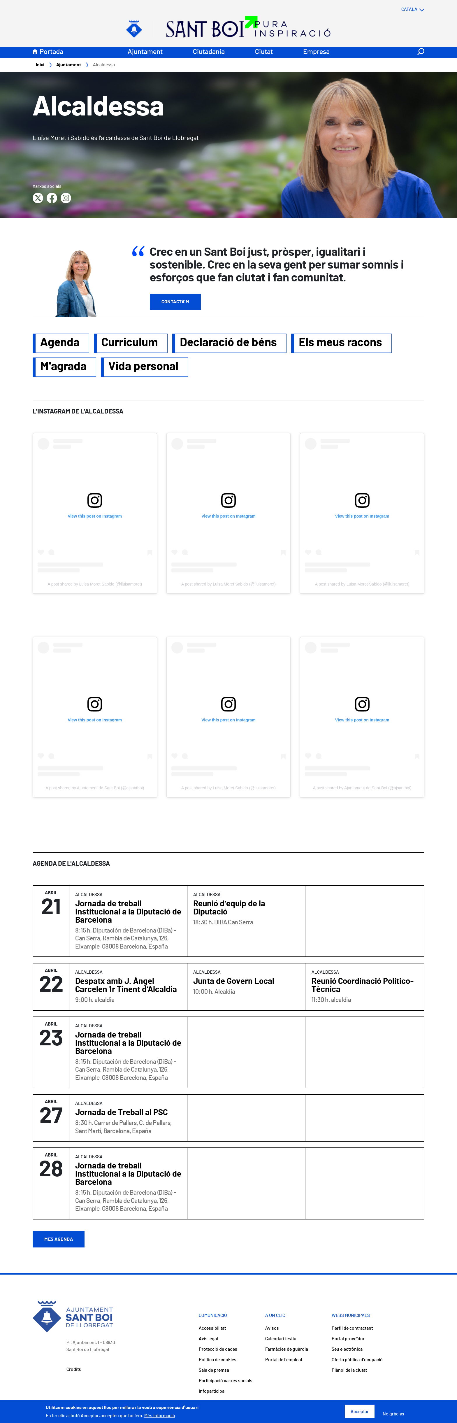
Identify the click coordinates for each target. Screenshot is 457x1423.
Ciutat (264, 52)
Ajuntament (145, 52)
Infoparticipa (211, 1391)
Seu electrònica (347, 1349)
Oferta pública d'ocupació (357, 1360)
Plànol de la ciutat (349, 1370)
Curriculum (129, 343)
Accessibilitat (212, 1328)
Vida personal (143, 367)
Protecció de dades (218, 1349)
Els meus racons (340, 343)
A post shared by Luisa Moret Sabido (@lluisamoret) (95, 584)
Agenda (60, 343)
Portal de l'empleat (283, 1360)
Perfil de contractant (352, 1328)
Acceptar (360, 1411)
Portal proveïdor (348, 1339)
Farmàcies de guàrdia (286, 1349)
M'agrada (63, 367)
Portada (51, 52)
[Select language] (401, 9)
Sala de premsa (214, 1370)
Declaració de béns (228, 343)
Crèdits (73, 1369)
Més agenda (58, 1239)
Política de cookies (217, 1360)
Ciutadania (209, 52)
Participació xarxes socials (225, 1381)
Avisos (272, 1328)
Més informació (159, 1415)
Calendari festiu (280, 1339)
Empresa (316, 52)
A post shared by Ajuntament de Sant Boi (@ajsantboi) (94, 788)
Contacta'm (175, 302)
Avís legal (208, 1339)
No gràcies (393, 1414)
